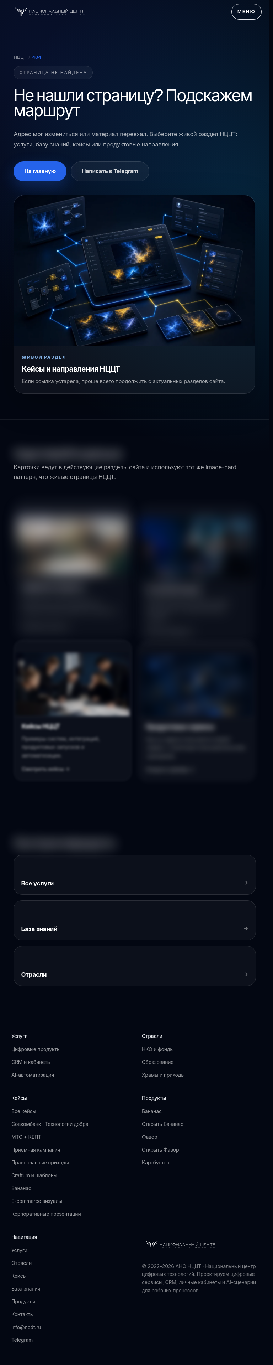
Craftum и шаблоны (34, 1175)
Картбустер (155, 1162)
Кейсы (19, 1276)
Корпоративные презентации (46, 1214)
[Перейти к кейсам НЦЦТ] (134, 294)
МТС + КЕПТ (26, 1137)
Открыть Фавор (160, 1150)
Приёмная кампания (35, 1150)
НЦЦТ (20, 57)
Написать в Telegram (110, 171)
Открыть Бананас (162, 1124)
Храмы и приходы (163, 1075)
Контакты (22, 1314)
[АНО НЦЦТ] (50, 12)
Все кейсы (23, 1111)
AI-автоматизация (32, 1075)
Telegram (22, 1340)
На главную (40, 171)
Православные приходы (40, 1162)
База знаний (25, 1289)
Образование (157, 1062)
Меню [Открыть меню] (246, 11)
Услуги (19, 1250)
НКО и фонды (157, 1049)
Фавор (149, 1137)
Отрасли (21, 1263)
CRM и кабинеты (31, 1062)
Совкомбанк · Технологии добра (49, 1124)
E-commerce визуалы (36, 1201)
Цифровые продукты (35, 1049)
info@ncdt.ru (26, 1327)
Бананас (21, 1188)
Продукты (23, 1301)
